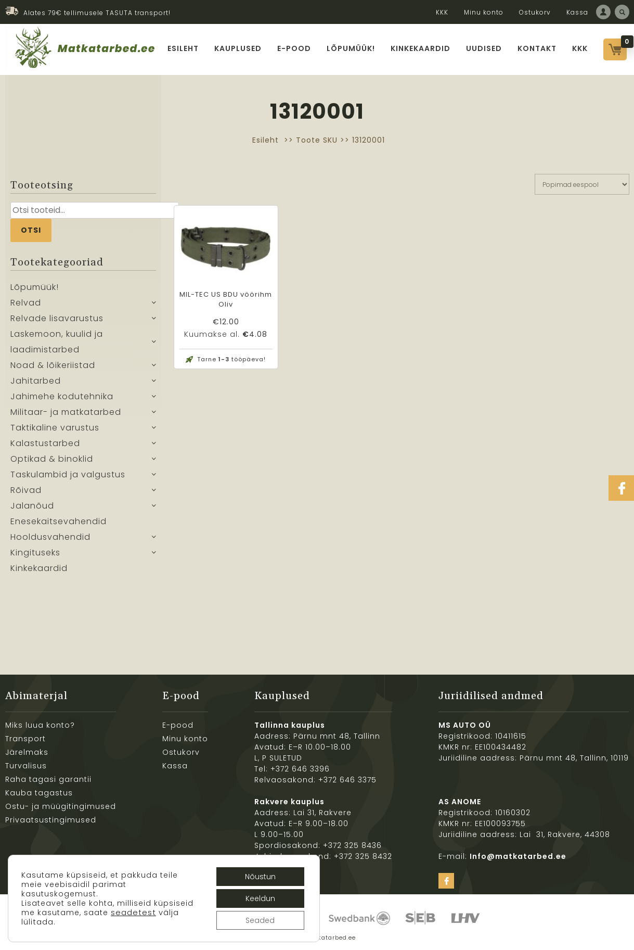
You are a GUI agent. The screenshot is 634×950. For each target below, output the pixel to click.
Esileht (183, 48)
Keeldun (260, 898)
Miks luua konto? (40, 725)
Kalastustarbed (45, 443)
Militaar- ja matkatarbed (65, 412)
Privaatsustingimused (50, 820)
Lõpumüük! (351, 48)
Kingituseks (35, 553)
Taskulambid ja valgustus (67, 474)
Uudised (484, 48)
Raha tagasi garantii (48, 779)
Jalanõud (32, 506)
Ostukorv (535, 12)
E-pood (294, 48)
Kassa (577, 12)
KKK (442, 12)
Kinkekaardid (420, 48)
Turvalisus (26, 766)
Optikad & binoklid (51, 459)
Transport (25, 738)
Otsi (31, 230)
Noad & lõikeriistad (52, 365)
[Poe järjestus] (582, 184)
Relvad (25, 303)
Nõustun (260, 876)
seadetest (133, 912)
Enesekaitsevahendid (58, 521)
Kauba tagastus (39, 793)
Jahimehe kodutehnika (61, 396)
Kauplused (238, 48)
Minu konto (483, 12)
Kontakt (537, 48)
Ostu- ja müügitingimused (60, 806)
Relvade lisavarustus (56, 318)
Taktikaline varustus (54, 428)
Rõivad (26, 490)
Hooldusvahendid (50, 537)
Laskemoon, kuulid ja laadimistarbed (56, 342)
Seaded (260, 920)
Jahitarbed (35, 381)
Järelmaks (26, 752)
